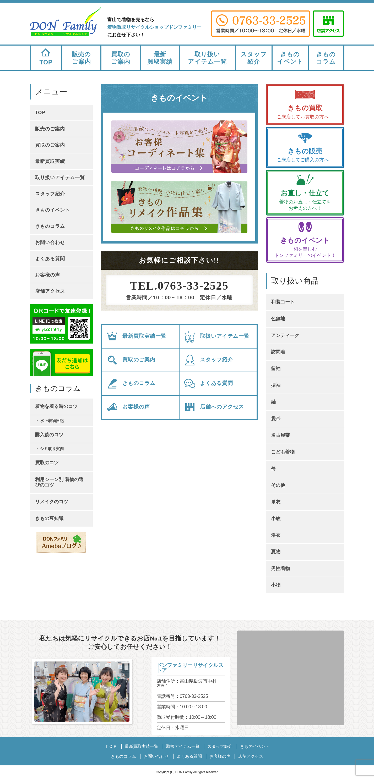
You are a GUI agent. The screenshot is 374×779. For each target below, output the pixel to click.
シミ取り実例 (52, 448)
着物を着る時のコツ (56, 406)
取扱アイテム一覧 (183, 746)
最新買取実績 (159, 58)
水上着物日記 (52, 420)
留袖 (275, 368)
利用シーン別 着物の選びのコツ (59, 482)
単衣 (275, 502)
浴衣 (275, 535)
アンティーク (285, 335)
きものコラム (326, 58)
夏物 (275, 551)
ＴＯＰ (111, 746)
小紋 (275, 518)
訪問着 (278, 352)
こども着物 (283, 452)
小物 (275, 585)
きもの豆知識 (49, 518)
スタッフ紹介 (254, 58)
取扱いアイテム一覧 (216, 336)
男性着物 (280, 568)
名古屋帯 (280, 435)
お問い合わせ (50, 242)
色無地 (278, 318)
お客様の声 (128, 407)
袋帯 (275, 418)
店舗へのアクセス (213, 407)
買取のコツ (47, 462)
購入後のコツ (49, 434)
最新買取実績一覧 (136, 336)
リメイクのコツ (51, 501)
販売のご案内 (81, 58)
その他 (278, 485)
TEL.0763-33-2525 (179, 286)
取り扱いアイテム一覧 (207, 58)
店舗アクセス (50, 291)
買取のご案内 (120, 58)
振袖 (275, 385)
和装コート (283, 302)
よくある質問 (208, 383)
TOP (46, 56)
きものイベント (290, 58)
